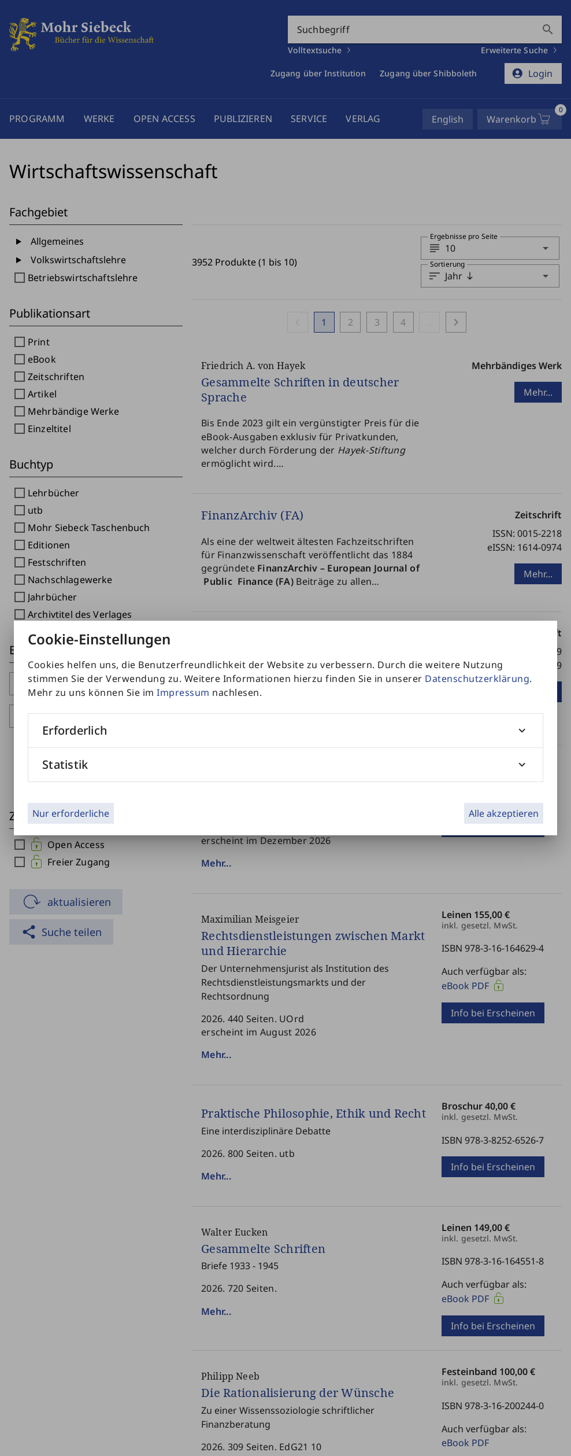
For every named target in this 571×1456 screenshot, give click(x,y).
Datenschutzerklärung (477, 678)
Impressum (183, 692)
